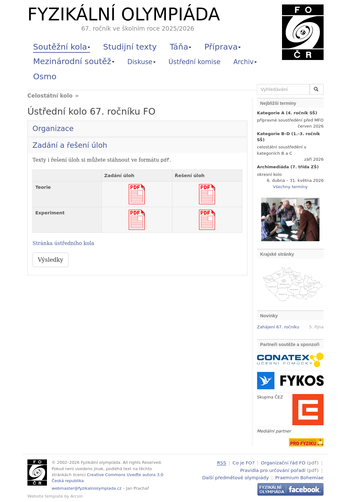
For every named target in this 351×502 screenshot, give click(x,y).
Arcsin (77, 496)
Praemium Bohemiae (299, 477)
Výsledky (50, 259)
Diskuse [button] (141, 62)
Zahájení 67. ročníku (278, 327)
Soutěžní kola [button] (61, 46)
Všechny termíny (290, 186)
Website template (45, 496)
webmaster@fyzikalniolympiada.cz (87, 488)
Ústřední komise (195, 62)
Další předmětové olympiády (235, 477)
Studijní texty (130, 46)
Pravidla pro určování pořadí (272, 469)
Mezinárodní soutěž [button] (73, 61)
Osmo (44, 76)
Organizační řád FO (283, 462)
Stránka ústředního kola (63, 243)
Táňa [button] (180, 46)
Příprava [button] (222, 46)
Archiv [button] (245, 62)
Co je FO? (244, 462)
